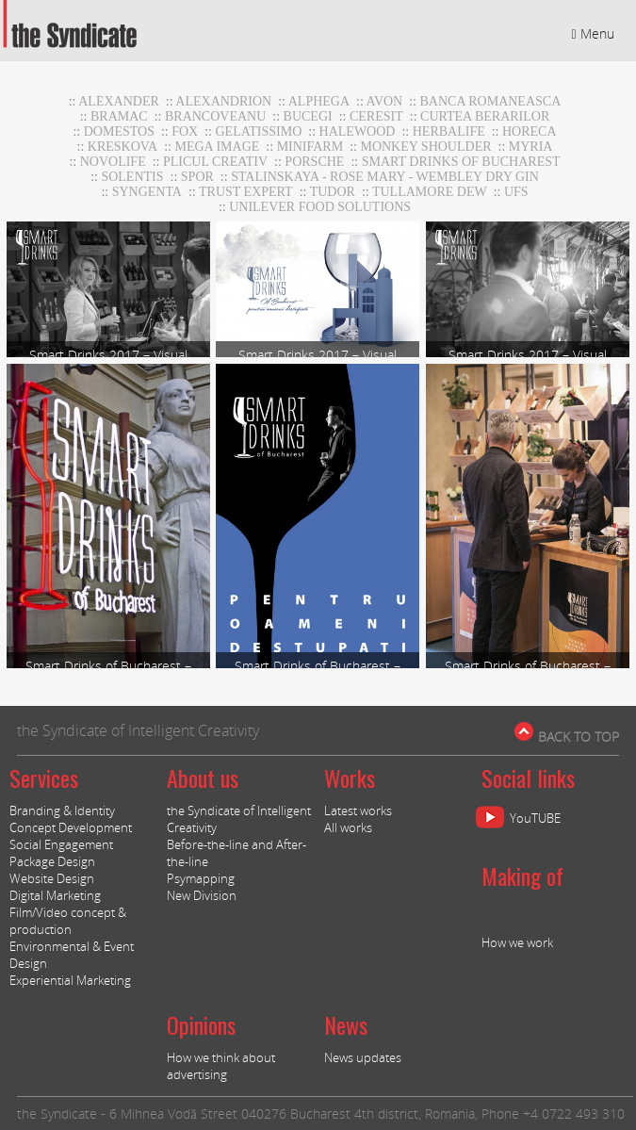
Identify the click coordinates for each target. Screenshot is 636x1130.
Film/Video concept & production (67, 921)
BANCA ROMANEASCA (491, 101)
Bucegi (308, 116)
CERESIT (376, 116)
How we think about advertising (221, 1066)
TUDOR (332, 192)
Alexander (118, 101)
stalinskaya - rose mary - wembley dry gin (385, 177)
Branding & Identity (62, 810)
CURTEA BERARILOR (484, 116)
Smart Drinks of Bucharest (461, 162)
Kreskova (122, 146)
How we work (517, 942)
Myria (531, 146)
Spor (197, 177)
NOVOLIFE (113, 162)
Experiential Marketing (70, 980)
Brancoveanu (215, 116)
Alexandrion (223, 101)
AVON (385, 101)
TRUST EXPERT (246, 192)
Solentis (132, 177)
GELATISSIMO (259, 131)
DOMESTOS (119, 131)
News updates (362, 1057)
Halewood (357, 131)
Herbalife (449, 131)
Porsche (314, 162)
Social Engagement (61, 844)
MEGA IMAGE (217, 146)
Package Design (52, 861)
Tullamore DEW (429, 192)
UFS (516, 192)
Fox (184, 131)
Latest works (358, 810)
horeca (529, 131)
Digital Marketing (55, 895)
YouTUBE (535, 818)
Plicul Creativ (215, 162)
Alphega (319, 101)
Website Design (51, 878)
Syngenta (147, 192)
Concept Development (70, 827)
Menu (593, 33)
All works (348, 827)
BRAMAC (119, 116)
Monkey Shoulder (425, 146)
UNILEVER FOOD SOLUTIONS (320, 207)
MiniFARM (310, 146)
